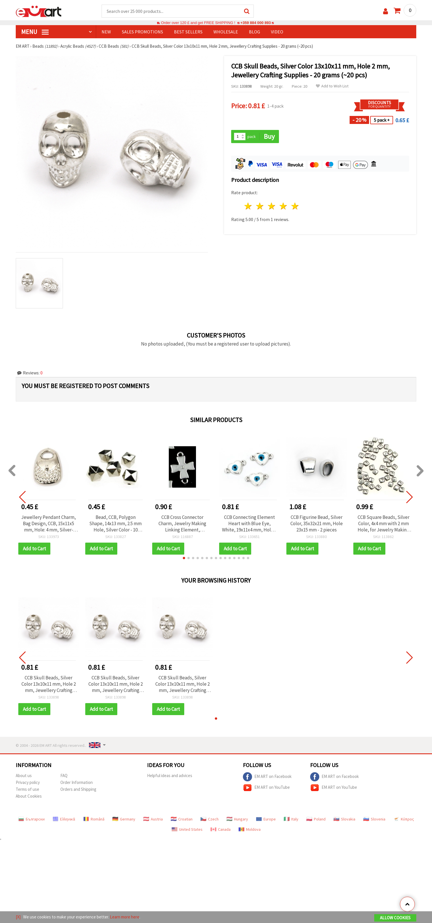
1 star (248, 206)
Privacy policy (28, 782)
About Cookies (29, 796)
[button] (184, 558)
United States (187, 829)
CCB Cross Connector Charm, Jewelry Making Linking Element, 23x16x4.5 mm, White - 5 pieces (182, 523)
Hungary (237, 819)
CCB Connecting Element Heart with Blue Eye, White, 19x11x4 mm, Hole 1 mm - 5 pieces (249, 523)
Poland (316, 819)
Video (277, 32)
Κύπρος (403, 819)
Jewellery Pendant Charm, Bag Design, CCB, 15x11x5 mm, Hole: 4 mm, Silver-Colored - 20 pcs (48, 523)
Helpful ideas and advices (169, 775)
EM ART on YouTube (266, 787)
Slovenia (374, 819)
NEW (106, 32)
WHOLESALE (225, 32)
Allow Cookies (395, 917)
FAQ (64, 775)
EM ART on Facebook (267, 776)
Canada (221, 829)
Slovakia (344, 819)
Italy (291, 819)
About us (24, 775)
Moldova (250, 829)
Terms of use (27, 789)
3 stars (272, 206)
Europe (266, 819)
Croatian (182, 819)
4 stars (283, 206)
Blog (254, 32)
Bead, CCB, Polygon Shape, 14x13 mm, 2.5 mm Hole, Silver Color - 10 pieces (115, 523)
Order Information (76, 782)
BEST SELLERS (188, 32)
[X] (18, 917)
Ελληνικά (64, 819)
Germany (123, 819)
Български (31, 819)
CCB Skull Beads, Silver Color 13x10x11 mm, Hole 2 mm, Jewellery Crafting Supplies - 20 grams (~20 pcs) (48, 684)
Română (93, 819)
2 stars (260, 206)
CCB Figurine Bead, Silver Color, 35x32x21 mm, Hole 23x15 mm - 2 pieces (316, 523)
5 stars (295, 206)
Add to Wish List (332, 86)
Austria (153, 819)
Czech (210, 819)
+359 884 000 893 (255, 23)
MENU (35, 32)
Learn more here (124, 917)
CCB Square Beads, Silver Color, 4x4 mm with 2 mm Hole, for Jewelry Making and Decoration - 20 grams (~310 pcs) (383, 523)
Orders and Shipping (78, 789)
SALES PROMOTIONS (142, 32)
